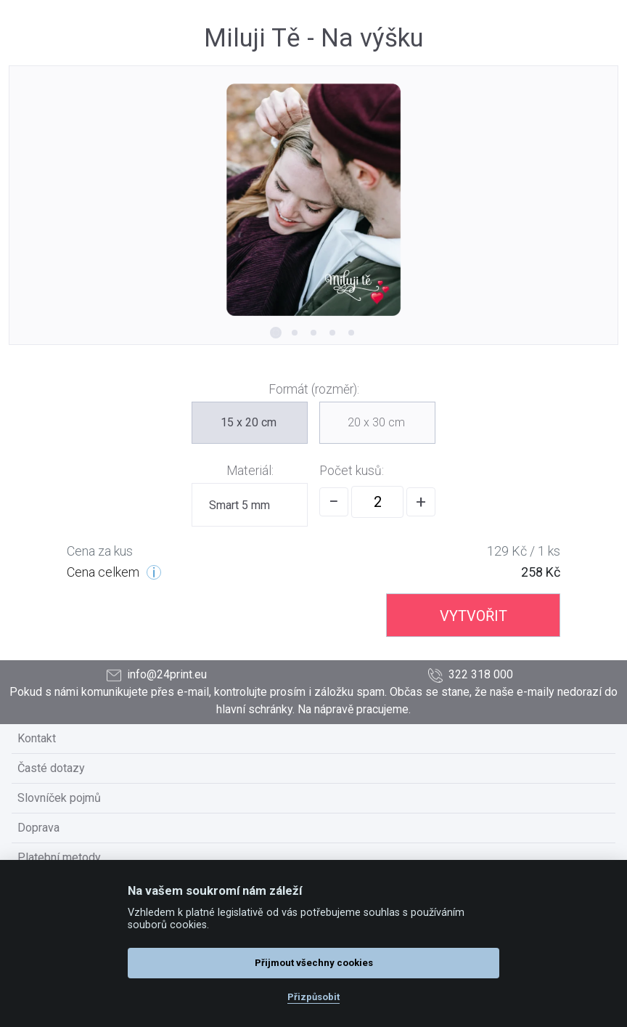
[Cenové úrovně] (154, 572)
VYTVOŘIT (473, 616)
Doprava (38, 828)
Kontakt (36, 738)
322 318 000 (470, 675)
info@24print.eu (157, 675)
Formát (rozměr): (314, 389)
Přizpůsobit (313, 996)
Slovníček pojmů (59, 798)
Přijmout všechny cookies (314, 962)
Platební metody (59, 857)
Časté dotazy (51, 768)
